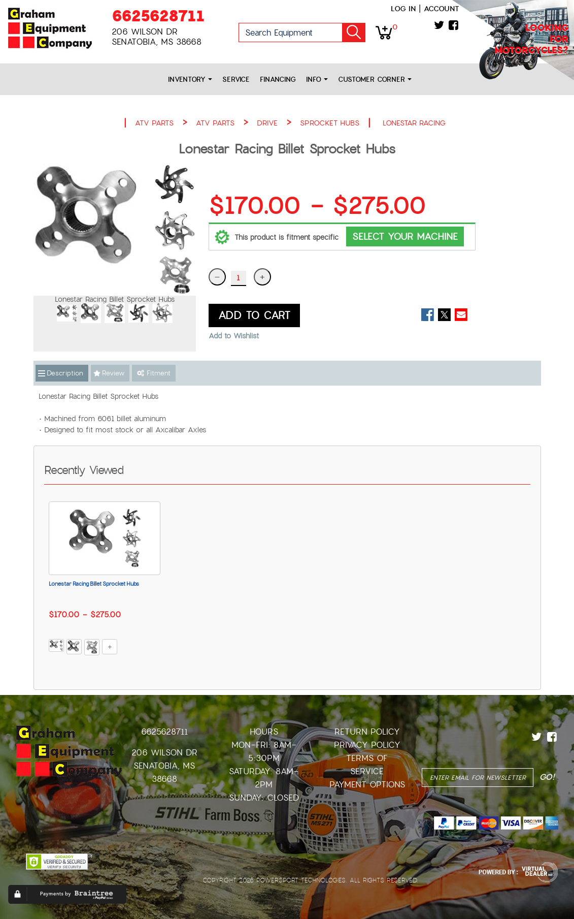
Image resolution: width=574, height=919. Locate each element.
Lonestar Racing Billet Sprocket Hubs (94, 583)
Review (113, 373)
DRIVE (267, 123)
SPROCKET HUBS (329, 123)
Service (236, 79)
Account (441, 8)
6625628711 (158, 16)
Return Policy (367, 731)
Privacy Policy (367, 745)
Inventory (190, 79)
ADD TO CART (254, 315)
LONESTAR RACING (414, 123)
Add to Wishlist (234, 335)
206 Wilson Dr (164, 752)
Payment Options (367, 784)
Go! (353, 32)
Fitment (154, 373)
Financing (278, 79)
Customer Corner (375, 79)
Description (65, 373)
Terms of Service (367, 765)
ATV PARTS (154, 123)
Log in (403, 8)
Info (317, 79)
